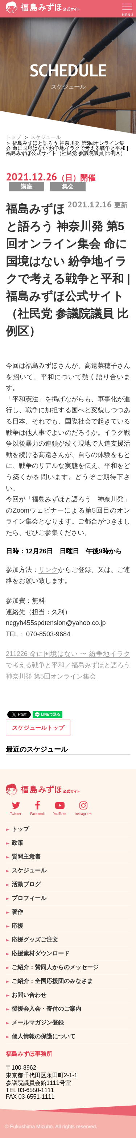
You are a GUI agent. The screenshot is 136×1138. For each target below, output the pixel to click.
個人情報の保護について (43, 1036)
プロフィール (29, 898)
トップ (13, 137)
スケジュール (45, 137)
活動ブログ (26, 884)
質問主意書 (26, 857)
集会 (68, 186)
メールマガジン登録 (38, 1022)
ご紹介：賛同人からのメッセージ (55, 967)
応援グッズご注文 (35, 939)
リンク (48, 569)
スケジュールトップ (38, 728)
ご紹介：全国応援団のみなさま (52, 981)
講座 (26, 186)
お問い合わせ (29, 995)
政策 (17, 843)
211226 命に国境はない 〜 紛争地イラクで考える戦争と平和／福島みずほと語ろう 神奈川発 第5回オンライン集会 (68, 665)
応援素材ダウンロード (41, 953)
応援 (17, 926)
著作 (17, 912)
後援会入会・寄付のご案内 (46, 1009)
